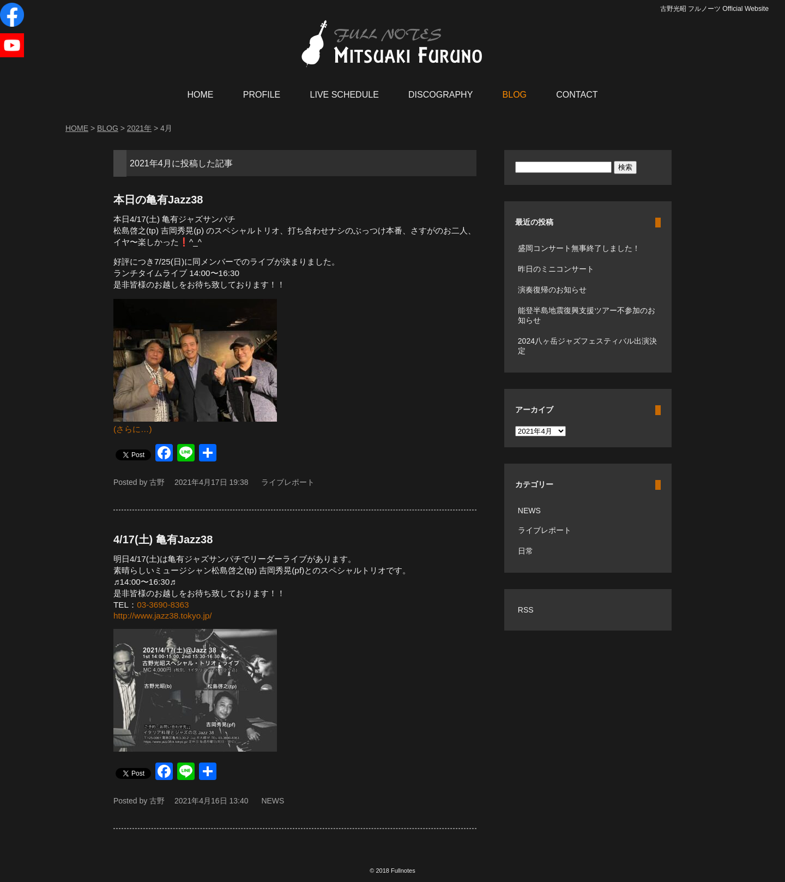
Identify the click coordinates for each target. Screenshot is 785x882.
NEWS (272, 800)
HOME (201, 94)
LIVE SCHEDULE (344, 94)
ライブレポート (288, 482)
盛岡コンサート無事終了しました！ (579, 248)
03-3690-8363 (163, 604)
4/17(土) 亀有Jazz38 (163, 539)
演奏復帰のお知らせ (552, 289)
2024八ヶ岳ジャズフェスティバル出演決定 (587, 346)
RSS (526, 609)
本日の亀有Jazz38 (158, 200)
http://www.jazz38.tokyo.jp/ (162, 615)
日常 (525, 551)
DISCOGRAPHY (440, 94)
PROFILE (261, 94)
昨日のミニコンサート (556, 269)
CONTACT (576, 94)
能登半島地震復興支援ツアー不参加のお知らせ (586, 315)
